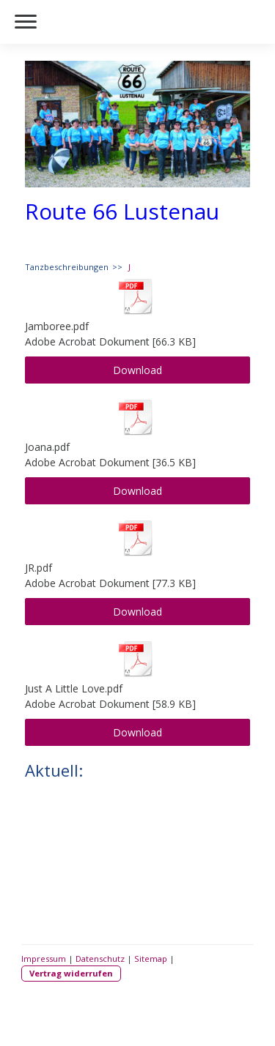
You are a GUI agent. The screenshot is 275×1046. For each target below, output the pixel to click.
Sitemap (150, 958)
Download (137, 370)
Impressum (43, 958)
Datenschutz (100, 958)
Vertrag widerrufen (71, 973)
